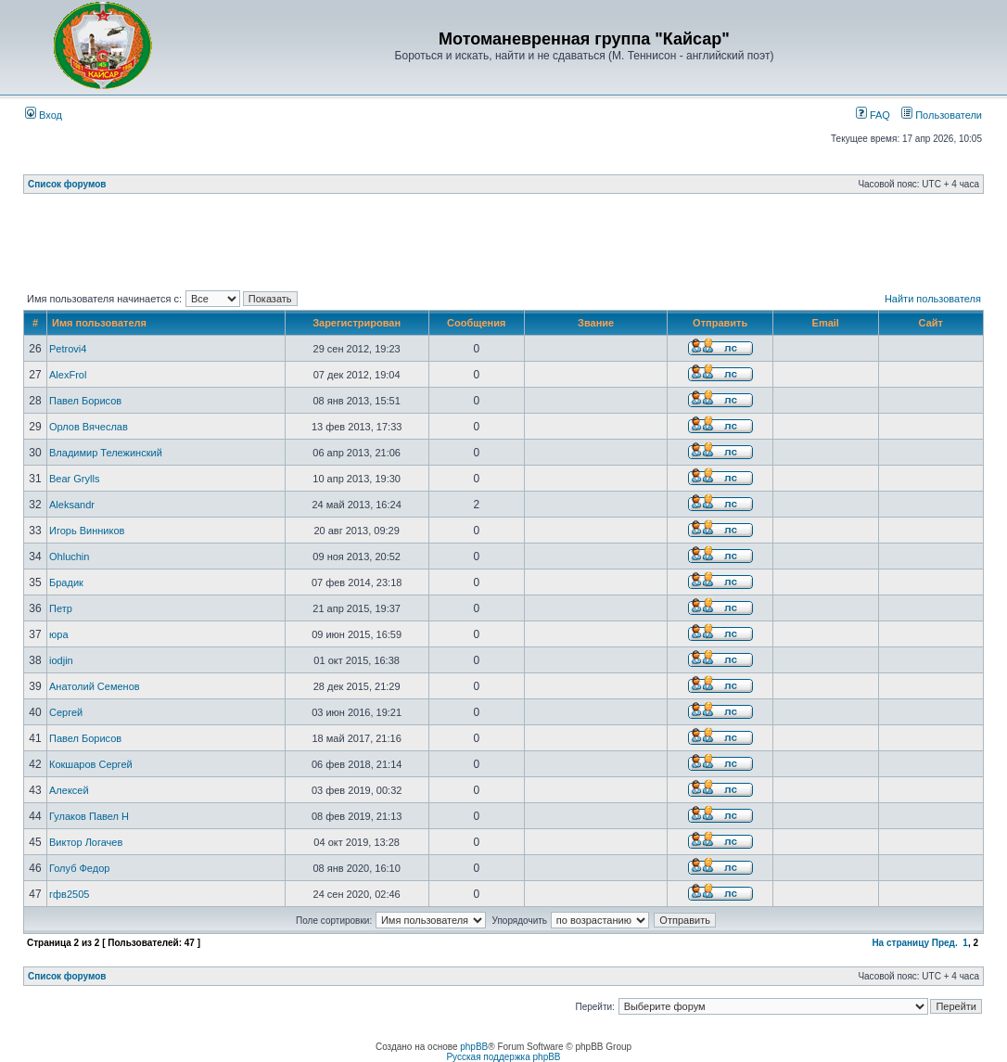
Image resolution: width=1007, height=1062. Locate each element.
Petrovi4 (67, 348)
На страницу (900, 943)
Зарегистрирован (356, 322)
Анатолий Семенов (94, 686)
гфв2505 (69, 894)
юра (59, 634)
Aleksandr (72, 504)
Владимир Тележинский (105, 452)
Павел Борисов (85, 400)
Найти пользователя (933, 298)
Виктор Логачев (85, 842)
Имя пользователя (99, 322)
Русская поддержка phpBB (503, 1057)
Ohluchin (69, 556)
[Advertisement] (503, 246)
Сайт (931, 322)
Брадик (66, 582)
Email (825, 322)
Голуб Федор (79, 868)
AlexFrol (67, 374)
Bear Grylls (74, 478)
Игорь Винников (86, 530)
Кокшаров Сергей (91, 764)
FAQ (873, 115)
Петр (60, 608)
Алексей (69, 790)
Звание (596, 322)
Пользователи (941, 115)
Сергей (66, 712)
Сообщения (476, 322)
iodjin (61, 660)
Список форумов (67, 184)
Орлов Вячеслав (88, 426)
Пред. (945, 943)
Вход (43, 115)
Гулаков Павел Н (89, 816)
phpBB (474, 1047)
